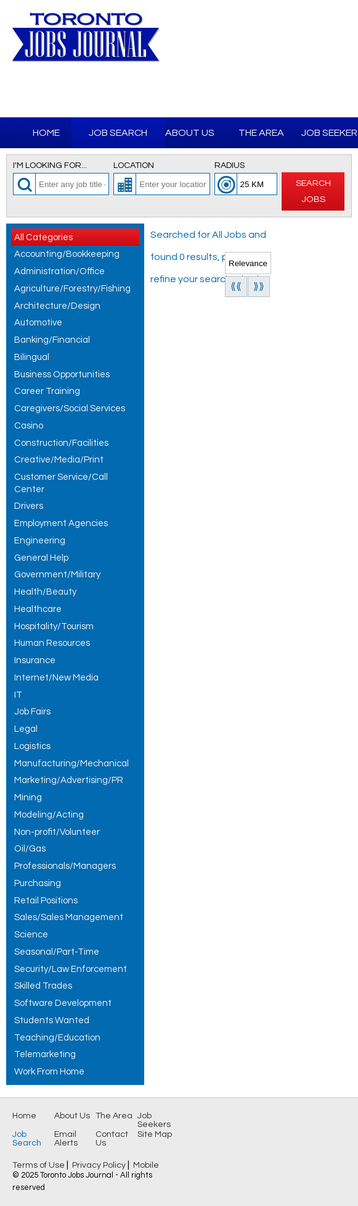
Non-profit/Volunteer (57, 832)
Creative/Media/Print (59, 459)
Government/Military (57, 574)
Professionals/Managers (65, 866)
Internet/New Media (56, 677)
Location (133, 165)
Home (46, 133)
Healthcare (38, 609)
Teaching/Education (57, 1037)
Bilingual (31, 357)
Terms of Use (38, 1165)
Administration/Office (59, 271)
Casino (28, 425)
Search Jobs (313, 191)
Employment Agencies (61, 523)
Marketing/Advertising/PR (68, 780)
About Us (189, 133)
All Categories (43, 237)
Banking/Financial (52, 340)
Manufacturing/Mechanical (71, 763)
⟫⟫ (258, 286)
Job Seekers (154, 1120)
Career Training (47, 391)
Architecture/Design (57, 306)
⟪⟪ (236, 286)
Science (31, 934)
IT (18, 695)
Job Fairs (32, 711)
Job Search (118, 133)
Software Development (63, 1003)
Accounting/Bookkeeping (67, 254)
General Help (41, 558)
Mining (28, 797)
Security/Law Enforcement (70, 969)
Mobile (146, 1165)
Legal (26, 729)
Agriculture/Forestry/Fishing (72, 288)
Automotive (38, 322)
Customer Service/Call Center (61, 483)
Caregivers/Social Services (69, 408)
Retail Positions (46, 900)
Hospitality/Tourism (54, 626)
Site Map (154, 1134)
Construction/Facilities (61, 443)
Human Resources (52, 643)
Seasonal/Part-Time (56, 952)
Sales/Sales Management (68, 917)
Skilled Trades (43, 985)
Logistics (32, 746)
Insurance (34, 660)
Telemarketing (45, 1054)
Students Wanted (51, 1020)
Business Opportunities (62, 374)
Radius (229, 165)
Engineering (39, 540)
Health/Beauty (45, 592)
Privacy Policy (99, 1165)
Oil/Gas (30, 848)
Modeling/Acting (49, 814)
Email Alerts (66, 1138)
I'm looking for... (50, 165)
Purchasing (37, 883)
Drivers (28, 506)
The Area (261, 133)
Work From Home (49, 1071)
